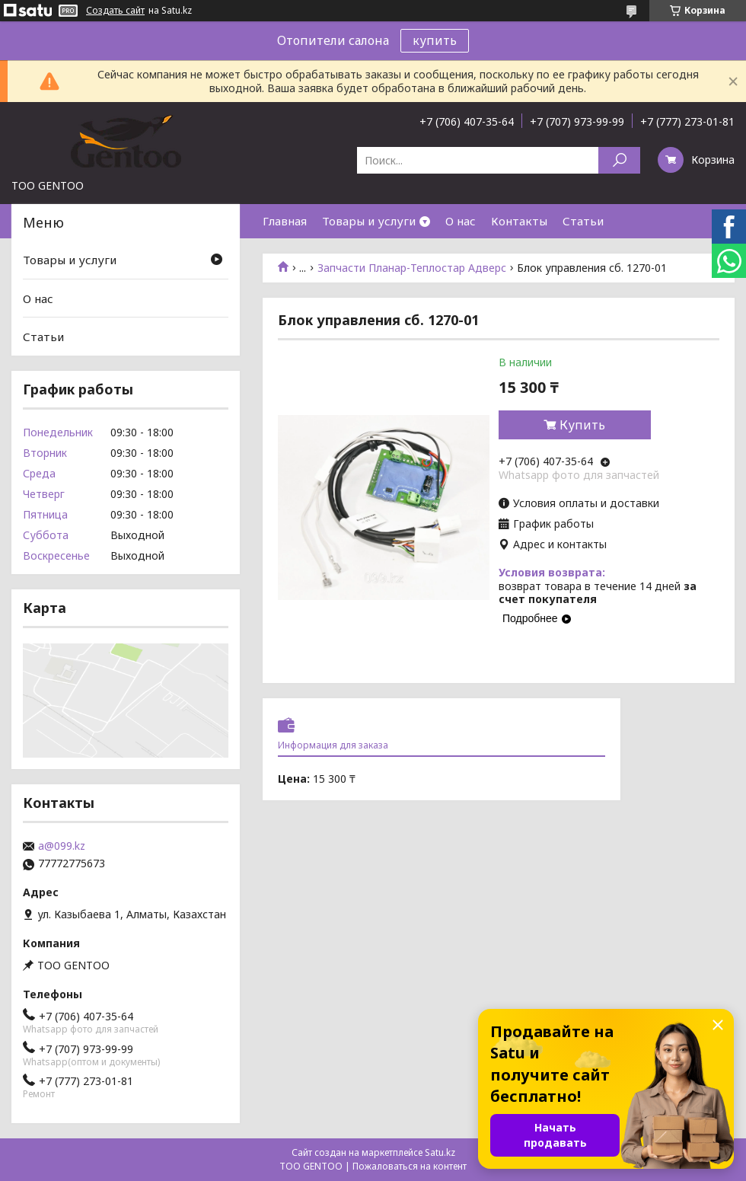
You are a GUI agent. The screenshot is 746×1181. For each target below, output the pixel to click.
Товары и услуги (369, 220)
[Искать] (619, 160)
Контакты (519, 220)
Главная (285, 220)
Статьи (583, 220)
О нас (460, 220)
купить (435, 40)
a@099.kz (61, 846)
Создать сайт (115, 10)
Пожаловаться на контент (409, 1166)
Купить (582, 425)
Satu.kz (440, 1152)
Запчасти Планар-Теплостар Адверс (411, 268)
